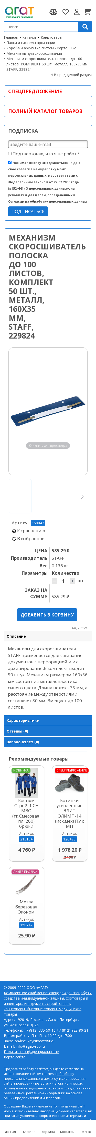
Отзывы (17, 731)
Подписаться (28, 211)
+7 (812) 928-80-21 (72, 1030)
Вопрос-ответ (23, 741)
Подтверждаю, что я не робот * (44, 154)
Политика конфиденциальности (31, 1051)
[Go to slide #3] (70, 496)
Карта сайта (14, 1057)
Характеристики (23, 720)
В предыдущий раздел (73, 74)
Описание (16, 636)
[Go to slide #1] (20, 496)
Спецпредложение (35, 91)
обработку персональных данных (39, 1076)
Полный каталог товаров (45, 111)
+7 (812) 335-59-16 (40, 1030)
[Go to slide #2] (45, 496)
